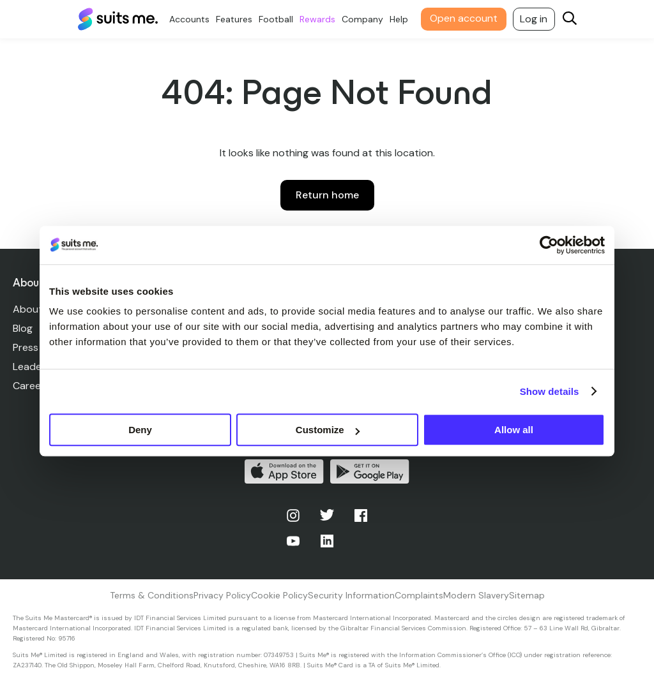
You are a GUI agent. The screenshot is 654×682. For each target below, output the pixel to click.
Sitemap (527, 595)
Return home (327, 195)
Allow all (513, 429)
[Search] (570, 19)
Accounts (189, 19)
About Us (35, 309)
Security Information (351, 595)
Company (362, 19)
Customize (328, 429)
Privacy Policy (222, 595)
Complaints (419, 595)
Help (399, 19)
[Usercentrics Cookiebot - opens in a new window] (549, 245)
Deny (140, 429)
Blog (23, 328)
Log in (533, 19)
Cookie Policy (279, 595)
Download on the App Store (284, 471)
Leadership (39, 366)
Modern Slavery (476, 595)
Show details (549, 391)
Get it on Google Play (369, 471)
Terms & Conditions (152, 595)
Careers (31, 385)
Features (234, 19)
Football (276, 19)
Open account (464, 18)
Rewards (317, 19)
